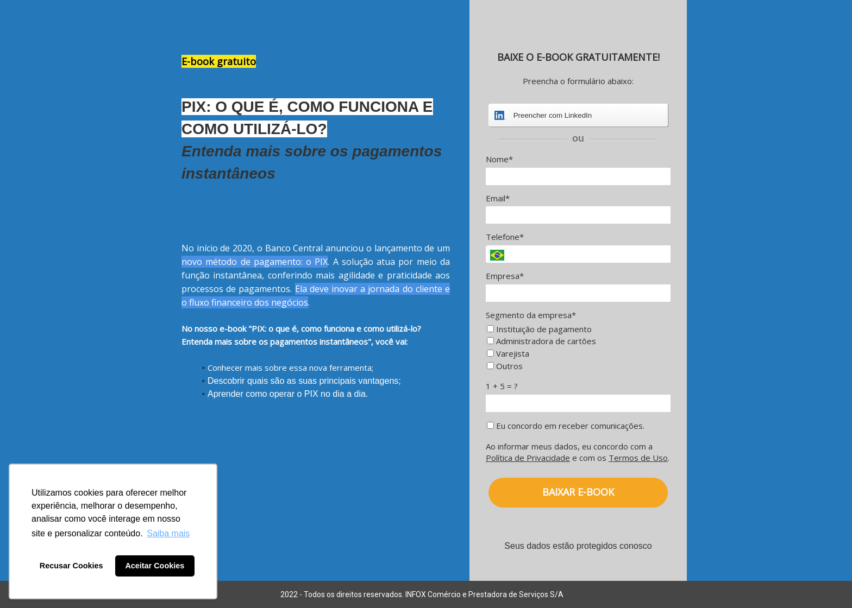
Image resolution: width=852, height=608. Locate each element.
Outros (505, 366)
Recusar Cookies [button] (71, 565)
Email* (498, 198)
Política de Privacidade (528, 457)
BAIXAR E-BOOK (578, 491)
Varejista (508, 354)
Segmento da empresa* (531, 315)
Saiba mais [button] (168, 533)
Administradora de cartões (541, 341)
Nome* (499, 159)
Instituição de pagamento (539, 329)
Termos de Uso (638, 457)
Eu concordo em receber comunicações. (565, 426)
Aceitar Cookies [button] (154, 565)
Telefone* (505, 237)
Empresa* (505, 276)
